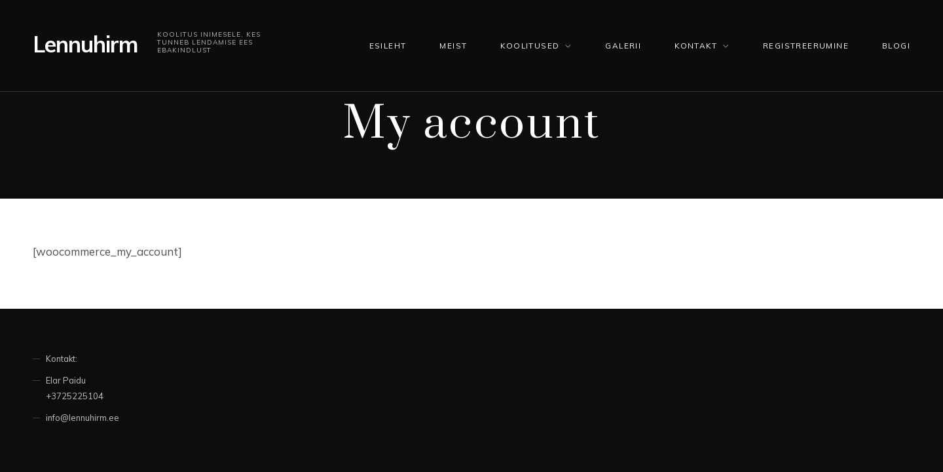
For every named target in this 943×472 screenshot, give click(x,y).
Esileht (388, 45)
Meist (453, 45)
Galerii (623, 45)
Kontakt (696, 45)
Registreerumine (806, 45)
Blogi (896, 45)
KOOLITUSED (529, 45)
